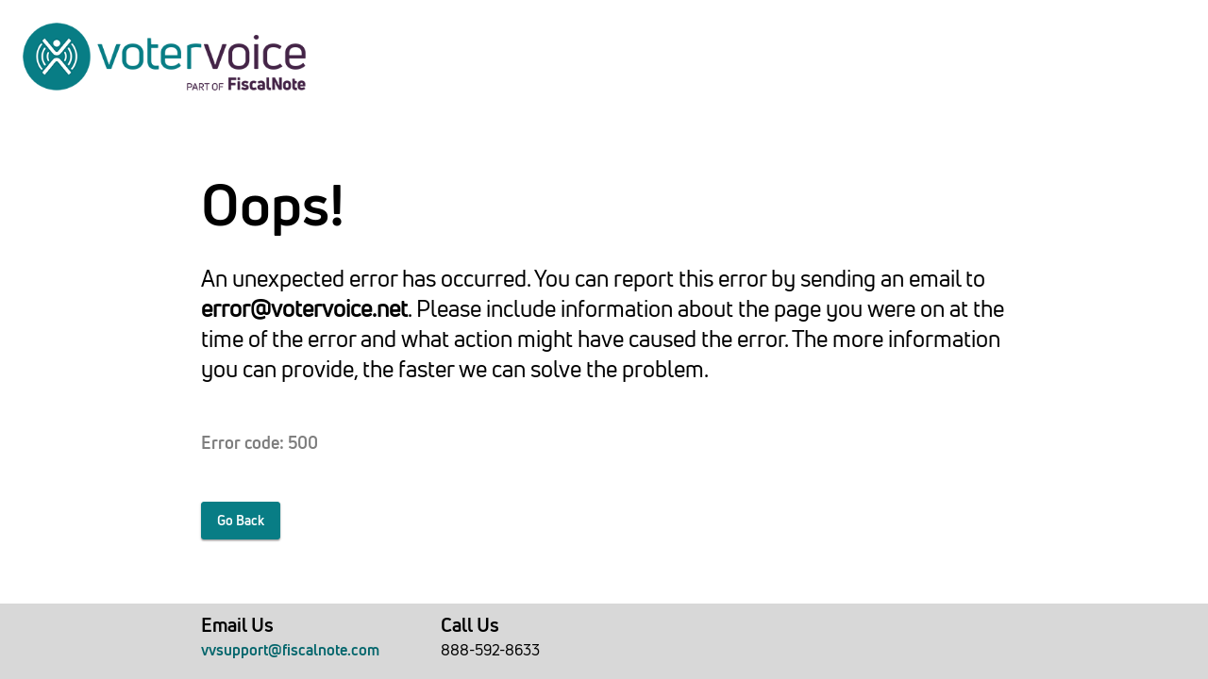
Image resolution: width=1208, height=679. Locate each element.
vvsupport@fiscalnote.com (290, 649)
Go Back (240, 520)
